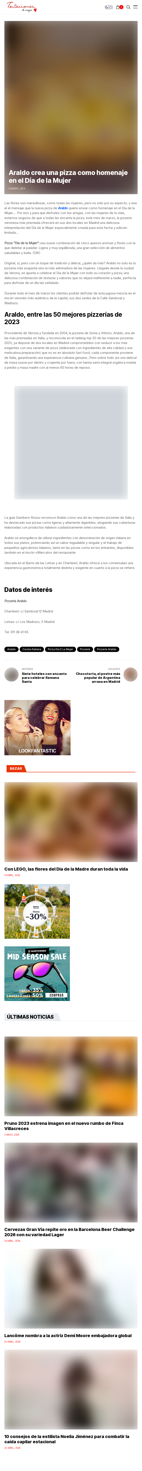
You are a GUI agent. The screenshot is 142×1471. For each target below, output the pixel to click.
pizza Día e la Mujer (60, 649)
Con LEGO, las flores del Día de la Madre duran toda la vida (66, 869)
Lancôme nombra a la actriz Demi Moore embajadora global (68, 1335)
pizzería (85, 649)
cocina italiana (32, 649)
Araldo (11, 649)
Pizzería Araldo (106, 649)
